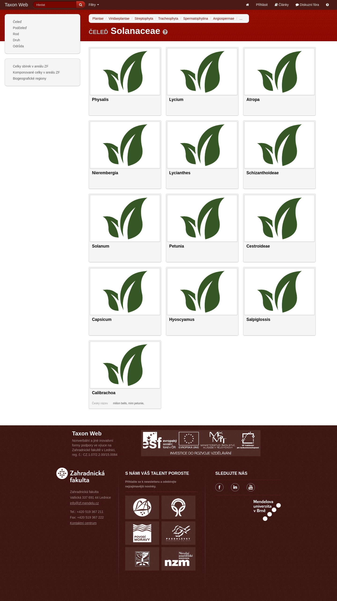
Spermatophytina (195, 18)
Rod (16, 34)
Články (282, 5)
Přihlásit (262, 5)
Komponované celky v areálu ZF (36, 72)
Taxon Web (16, 4)
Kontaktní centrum (83, 523)
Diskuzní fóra (307, 5)
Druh (16, 40)
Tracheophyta (168, 18)
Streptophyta (144, 18)
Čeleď (17, 22)
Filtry (94, 5)
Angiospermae (223, 18)
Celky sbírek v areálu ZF (30, 66)
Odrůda (18, 46)
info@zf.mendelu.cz (84, 503)
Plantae (97, 18)
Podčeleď (20, 28)
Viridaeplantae (119, 18)
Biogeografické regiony (29, 78)
